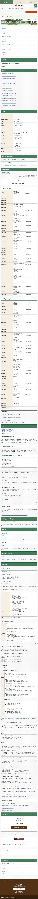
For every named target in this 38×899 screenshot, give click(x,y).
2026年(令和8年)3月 (6, 173)
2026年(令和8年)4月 (6, 172)
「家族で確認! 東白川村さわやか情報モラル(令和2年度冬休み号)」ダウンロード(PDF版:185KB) (19, 502)
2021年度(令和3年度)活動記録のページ (9, 85)
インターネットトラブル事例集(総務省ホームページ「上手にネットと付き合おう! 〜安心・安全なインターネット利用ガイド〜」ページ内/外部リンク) (19, 490)
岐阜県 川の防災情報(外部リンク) (7, 808)
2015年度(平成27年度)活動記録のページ (9, 100)
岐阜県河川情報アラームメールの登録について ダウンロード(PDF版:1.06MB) (15, 805)
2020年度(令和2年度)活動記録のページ (9, 88)
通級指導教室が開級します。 (7, 429)
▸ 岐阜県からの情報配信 (5, 568)
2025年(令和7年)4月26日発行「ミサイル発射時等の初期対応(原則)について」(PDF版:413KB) (18, 791)
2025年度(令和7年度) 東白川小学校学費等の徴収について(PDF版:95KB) (14, 515)
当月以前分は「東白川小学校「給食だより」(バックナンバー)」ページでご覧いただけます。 (18, 539)
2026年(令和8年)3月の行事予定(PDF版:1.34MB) (10, 417)
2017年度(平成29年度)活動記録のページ (9, 95)
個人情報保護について (6, 880)
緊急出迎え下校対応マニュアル (8, 578)
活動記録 (4, 31)
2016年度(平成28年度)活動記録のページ (9, 98)
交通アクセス (19, 888)
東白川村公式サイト (6, 2)
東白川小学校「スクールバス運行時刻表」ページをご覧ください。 (14, 159)
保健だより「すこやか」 (7, 49)
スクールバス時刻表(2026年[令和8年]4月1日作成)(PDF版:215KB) (13, 165)
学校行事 (4, 28)
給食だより (4, 46)
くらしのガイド (8, 8)
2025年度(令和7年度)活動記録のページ (9, 76)
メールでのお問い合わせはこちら (19, 827)
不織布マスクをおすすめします (8, 430)
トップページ (3, 8)
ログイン (19, 880)
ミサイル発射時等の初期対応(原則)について (10, 577)
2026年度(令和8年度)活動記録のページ (9, 73)
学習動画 (3, 868)
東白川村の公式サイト (19, 6)
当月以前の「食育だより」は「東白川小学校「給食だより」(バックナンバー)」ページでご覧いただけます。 (19, 549)
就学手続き (4, 873)
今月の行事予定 (5, 38)
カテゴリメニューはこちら (31, 12)
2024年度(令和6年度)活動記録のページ (9, 78)
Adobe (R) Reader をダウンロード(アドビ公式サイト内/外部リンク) (14, 844)
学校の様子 (4, 865)
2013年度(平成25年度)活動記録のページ (9, 105)
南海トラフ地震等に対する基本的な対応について (11, 576)
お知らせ (4, 41)
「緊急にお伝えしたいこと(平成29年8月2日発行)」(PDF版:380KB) (13, 477)
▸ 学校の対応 (3, 567)
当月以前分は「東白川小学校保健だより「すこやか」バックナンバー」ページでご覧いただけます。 (18, 560)
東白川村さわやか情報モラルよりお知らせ (10, 431)
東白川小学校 (14, 8)
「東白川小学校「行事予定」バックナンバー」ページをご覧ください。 (14, 422)
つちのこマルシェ (32, 2)
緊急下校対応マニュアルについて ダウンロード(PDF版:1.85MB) (13, 796)
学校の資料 (4, 871)
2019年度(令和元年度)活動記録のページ (9, 90)
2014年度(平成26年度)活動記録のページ (9, 103)
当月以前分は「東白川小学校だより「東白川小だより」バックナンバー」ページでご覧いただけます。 (19, 525)
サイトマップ (13, 880)
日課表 (3, 33)
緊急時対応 (4, 52)
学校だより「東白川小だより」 (8, 44)
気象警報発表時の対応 (6, 574)
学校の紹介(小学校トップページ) (8, 863)
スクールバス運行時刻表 (7, 36)
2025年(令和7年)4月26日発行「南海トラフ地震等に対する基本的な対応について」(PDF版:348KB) (19, 718)
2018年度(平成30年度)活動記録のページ (9, 93)
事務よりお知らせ (5, 433)
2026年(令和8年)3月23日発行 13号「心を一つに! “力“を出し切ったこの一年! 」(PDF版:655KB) (18, 521)
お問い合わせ (4, 54)
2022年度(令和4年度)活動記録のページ (9, 83)
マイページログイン (19, 2)
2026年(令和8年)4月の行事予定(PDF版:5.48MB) (10, 414)
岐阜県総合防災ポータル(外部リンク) (8, 810)
